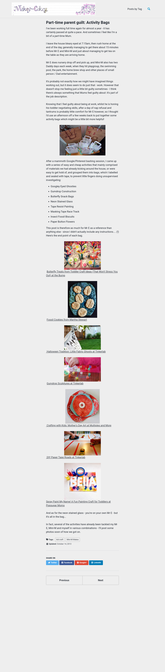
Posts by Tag (134, 9)
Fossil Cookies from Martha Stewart (67, 319)
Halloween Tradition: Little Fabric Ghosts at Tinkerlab (76, 351)
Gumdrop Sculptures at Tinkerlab (65, 383)
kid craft (59, 539)
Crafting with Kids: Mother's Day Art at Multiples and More (78, 425)
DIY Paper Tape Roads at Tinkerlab (65, 457)
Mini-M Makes (73, 539)
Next (100, 580)
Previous (64, 580)
